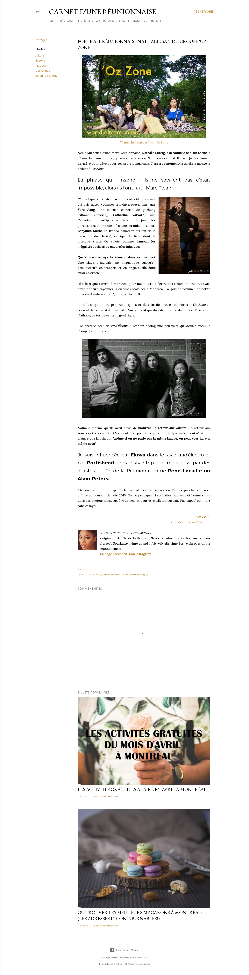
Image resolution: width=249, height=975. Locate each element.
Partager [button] (41, 40)
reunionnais (42, 70)
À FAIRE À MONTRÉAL (98, 21)
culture (39, 55)
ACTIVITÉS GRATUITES (64, 21)
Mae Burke (141, 957)
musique (41, 65)
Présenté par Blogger (124, 950)
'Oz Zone (203, 516)
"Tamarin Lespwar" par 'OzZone (144, 142)
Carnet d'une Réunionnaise (102, 11)
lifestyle (40, 60)
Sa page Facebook (113, 554)
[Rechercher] (203, 11)
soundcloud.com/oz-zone (190, 522)
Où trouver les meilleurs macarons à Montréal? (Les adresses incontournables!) (140, 915)
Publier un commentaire (104, 796)
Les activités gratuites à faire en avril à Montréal (142, 789)
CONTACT (153, 21)
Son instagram (140, 554)
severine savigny (46, 75)
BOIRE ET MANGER (130, 21)
